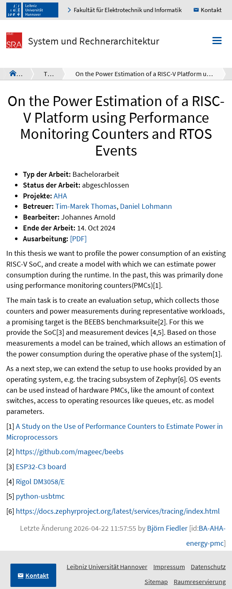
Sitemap (156, 581)
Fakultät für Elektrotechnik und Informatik (128, 10)
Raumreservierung (200, 581)
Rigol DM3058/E (40, 481)
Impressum (169, 566)
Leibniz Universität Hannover (107, 566)
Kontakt (211, 10)
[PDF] (78, 238)
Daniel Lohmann (146, 206)
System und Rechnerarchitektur (93, 41)
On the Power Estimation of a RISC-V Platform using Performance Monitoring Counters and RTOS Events (150, 73)
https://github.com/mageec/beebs (70, 451)
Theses (54, 73)
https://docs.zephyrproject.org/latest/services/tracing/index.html (118, 511)
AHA (60, 195)
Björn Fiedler (167, 528)
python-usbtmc (40, 496)
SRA (22, 73)
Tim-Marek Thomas (86, 206)
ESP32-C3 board (41, 466)
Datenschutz (208, 566)
